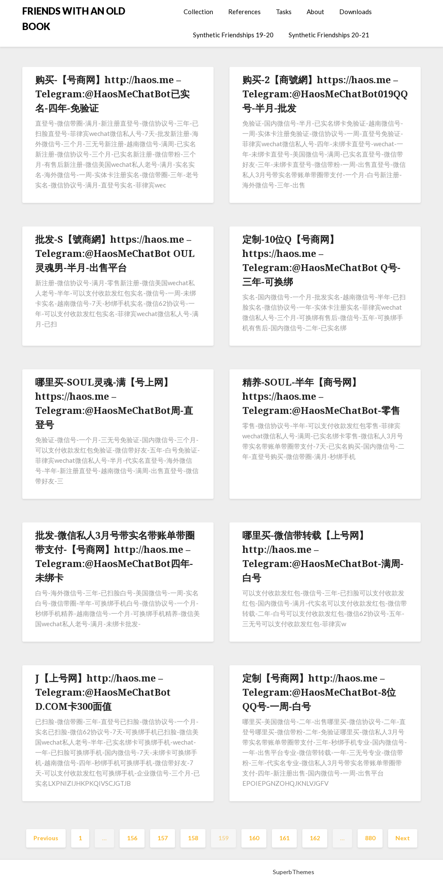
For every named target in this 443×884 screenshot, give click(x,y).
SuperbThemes (293, 871)
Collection (198, 11)
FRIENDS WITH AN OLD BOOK (73, 18)
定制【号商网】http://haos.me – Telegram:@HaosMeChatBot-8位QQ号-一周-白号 (319, 691)
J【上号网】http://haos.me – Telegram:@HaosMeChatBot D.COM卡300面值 (103, 691)
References (244, 11)
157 (162, 838)
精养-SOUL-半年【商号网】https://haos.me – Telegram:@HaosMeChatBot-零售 (321, 395)
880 (370, 838)
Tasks (284, 11)
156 (132, 838)
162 (315, 838)
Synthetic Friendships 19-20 (233, 35)
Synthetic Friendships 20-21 (329, 35)
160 (254, 838)
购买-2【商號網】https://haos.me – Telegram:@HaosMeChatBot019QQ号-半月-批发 (325, 93)
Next (402, 838)
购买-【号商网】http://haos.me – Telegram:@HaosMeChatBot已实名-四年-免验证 (112, 93)
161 (284, 838)
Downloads (355, 11)
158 (193, 838)
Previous (45, 838)
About (315, 11)
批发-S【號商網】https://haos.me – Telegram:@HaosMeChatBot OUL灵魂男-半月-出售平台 (115, 253)
